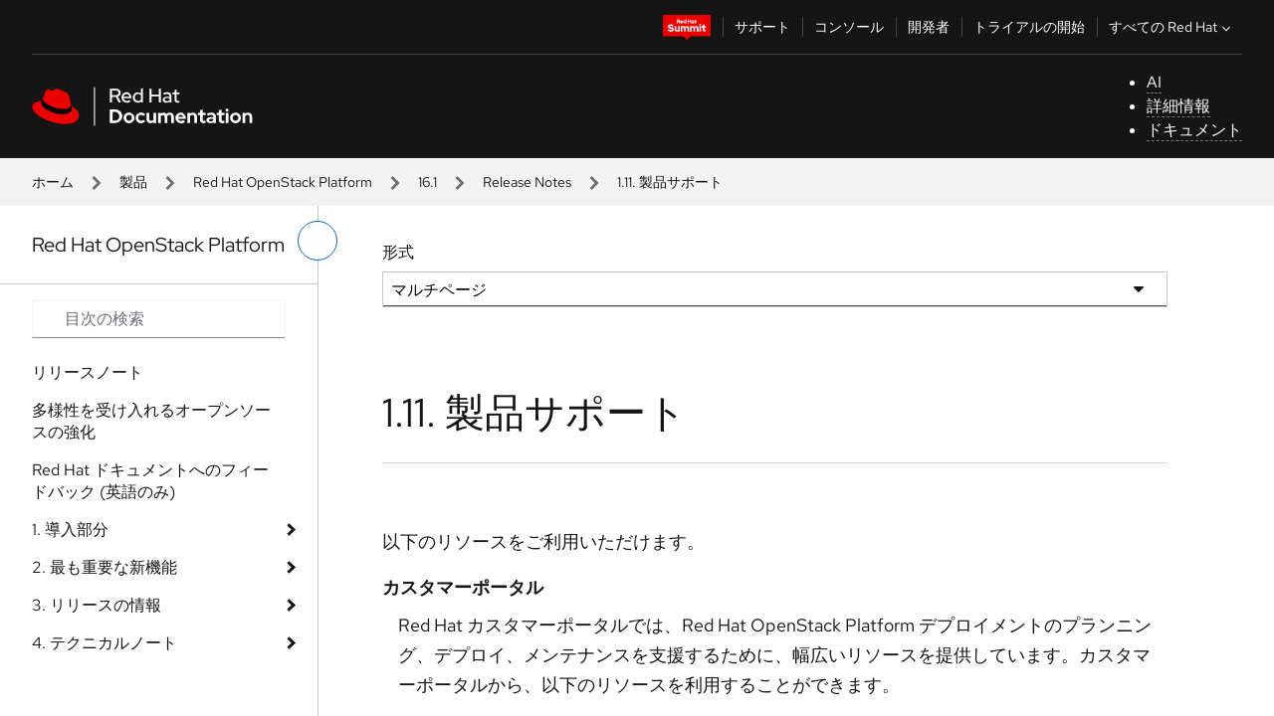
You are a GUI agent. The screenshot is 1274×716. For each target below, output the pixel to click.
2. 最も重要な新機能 (104, 567)
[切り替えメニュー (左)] (317, 241)
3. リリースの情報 (96, 605)
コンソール (849, 27)
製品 (133, 182)
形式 (398, 252)
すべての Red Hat (1172, 27)
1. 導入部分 (70, 529)
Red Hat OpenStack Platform (282, 182)
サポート (762, 27)
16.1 (427, 182)
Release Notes (527, 182)
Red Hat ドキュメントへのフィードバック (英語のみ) (150, 480)
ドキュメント (1194, 129)
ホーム (53, 182)
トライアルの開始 (1029, 27)
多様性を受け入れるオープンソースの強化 (151, 421)
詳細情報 (1178, 105)
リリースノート (87, 372)
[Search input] (159, 319)
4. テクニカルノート (104, 642)
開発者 (929, 27)
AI (1154, 82)
